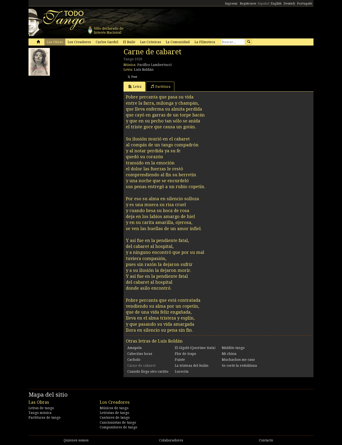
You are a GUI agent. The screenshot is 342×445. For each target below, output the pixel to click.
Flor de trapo (185, 354)
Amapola (134, 348)
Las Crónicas (150, 42)
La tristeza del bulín (192, 365)
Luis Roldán (144, 69)
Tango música (40, 413)
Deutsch (289, 3)
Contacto (266, 440)
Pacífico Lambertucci (154, 65)
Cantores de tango (115, 417)
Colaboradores (171, 440)
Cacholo (133, 360)
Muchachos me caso (238, 360)
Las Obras (55, 42)
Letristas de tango (114, 413)
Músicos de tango (114, 408)
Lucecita (182, 371)
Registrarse (248, 3)
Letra (135, 86)
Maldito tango (233, 348)
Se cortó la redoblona (239, 365)
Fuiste (180, 360)
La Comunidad (178, 42)
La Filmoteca (205, 42)
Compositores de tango (118, 427)
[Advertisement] (64, 107)
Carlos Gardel (107, 42)
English (276, 3)
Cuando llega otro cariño (147, 371)
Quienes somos (76, 440)
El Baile (129, 42)
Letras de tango (41, 408)
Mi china (229, 354)
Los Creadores (79, 42)
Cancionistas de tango (118, 422)
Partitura (161, 86)
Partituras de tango (44, 417)
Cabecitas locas (139, 354)
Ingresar (231, 3)
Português (304, 3)
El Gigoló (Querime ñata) (195, 348)
